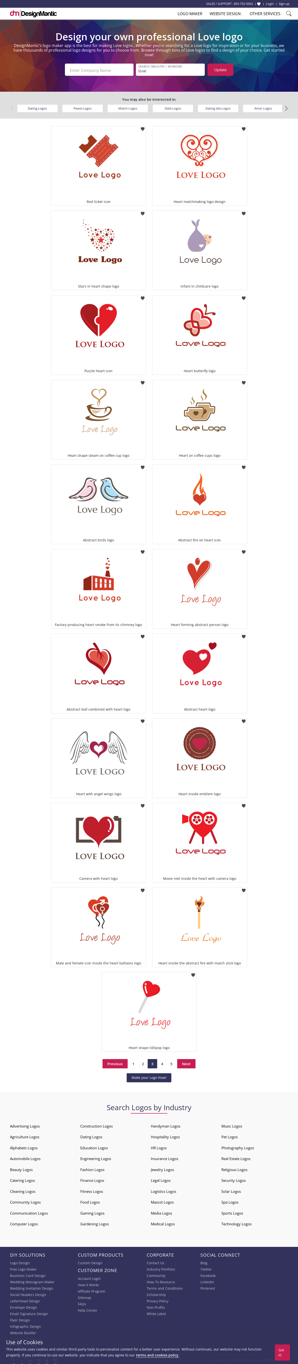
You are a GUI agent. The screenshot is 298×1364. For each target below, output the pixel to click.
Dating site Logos (218, 107)
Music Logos (231, 1124)
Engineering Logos (95, 1157)
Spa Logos (229, 1200)
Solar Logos (231, 1189)
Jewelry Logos (162, 1168)
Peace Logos (82, 107)
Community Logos (25, 1200)
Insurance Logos (164, 1157)
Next (186, 1062)
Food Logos (90, 1200)
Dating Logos (37, 107)
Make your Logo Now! (149, 1076)
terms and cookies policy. (157, 1355)
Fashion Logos (92, 1168)
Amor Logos (263, 107)
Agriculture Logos (24, 1135)
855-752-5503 (243, 3)
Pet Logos (229, 1135)
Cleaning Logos (22, 1189)
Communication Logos (29, 1211)
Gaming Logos (92, 1211)
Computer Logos (24, 1222)
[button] (286, 107)
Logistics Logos (163, 1189)
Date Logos (173, 107)
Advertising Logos (25, 1124)
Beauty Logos (21, 1168)
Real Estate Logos (235, 1157)
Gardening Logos (94, 1222)
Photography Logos (237, 1146)
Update (220, 69)
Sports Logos (232, 1211)
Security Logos (233, 1178)
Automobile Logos (25, 1157)
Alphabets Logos (24, 1146)
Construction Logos (96, 1124)
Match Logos (127, 107)
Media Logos (161, 1211)
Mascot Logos (162, 1200)
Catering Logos (22, 1178)
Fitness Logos (91, 1189)
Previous (115, 1062)
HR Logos (159, 1146)
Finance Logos (92, 1178)
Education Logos (94, 1146)
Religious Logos (234, 1168)
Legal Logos (161, 1178)
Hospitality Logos (165, 1135)
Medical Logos (163, 1222)
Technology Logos (236, 1222)
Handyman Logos (165, 1124)
